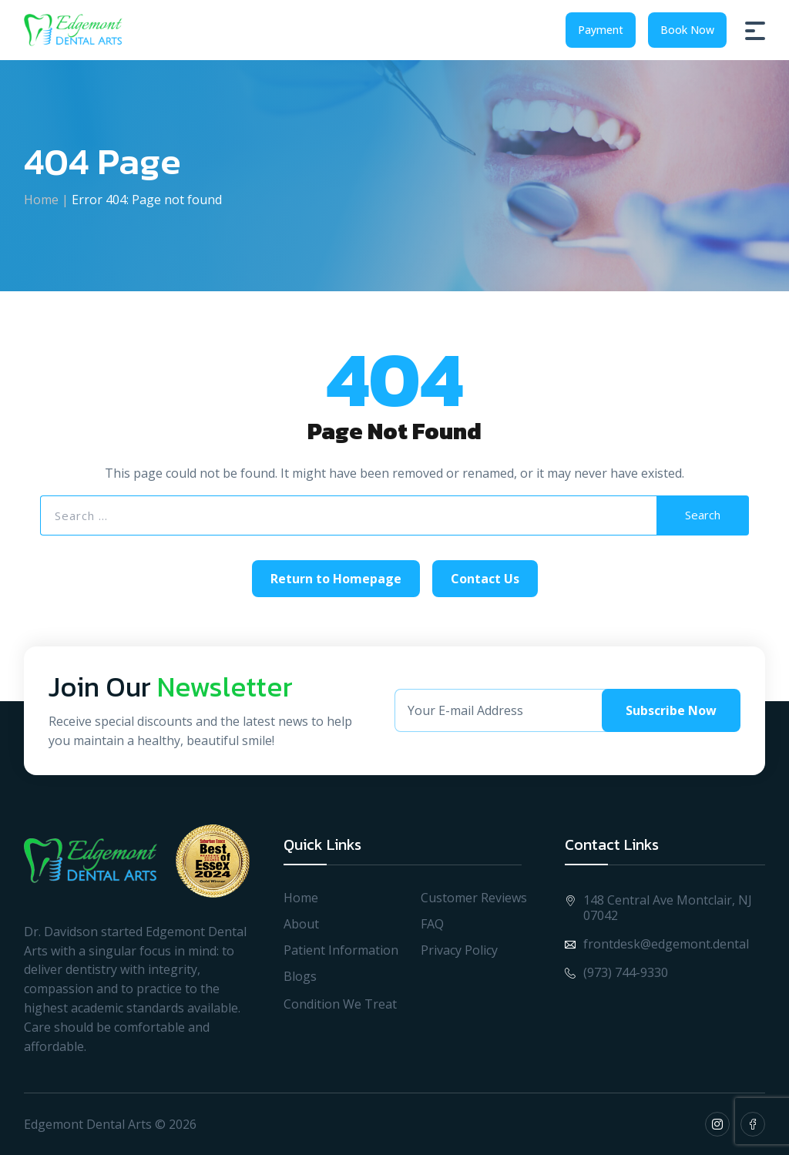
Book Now (687, 29)
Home (41, 199)
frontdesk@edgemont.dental (657, 944)
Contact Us (485, 578)
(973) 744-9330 (616, 972)
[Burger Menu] (755, 30)
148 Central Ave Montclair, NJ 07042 (658, 907)
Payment (600, 29)
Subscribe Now (671, 710)
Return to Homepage (335, 578)
